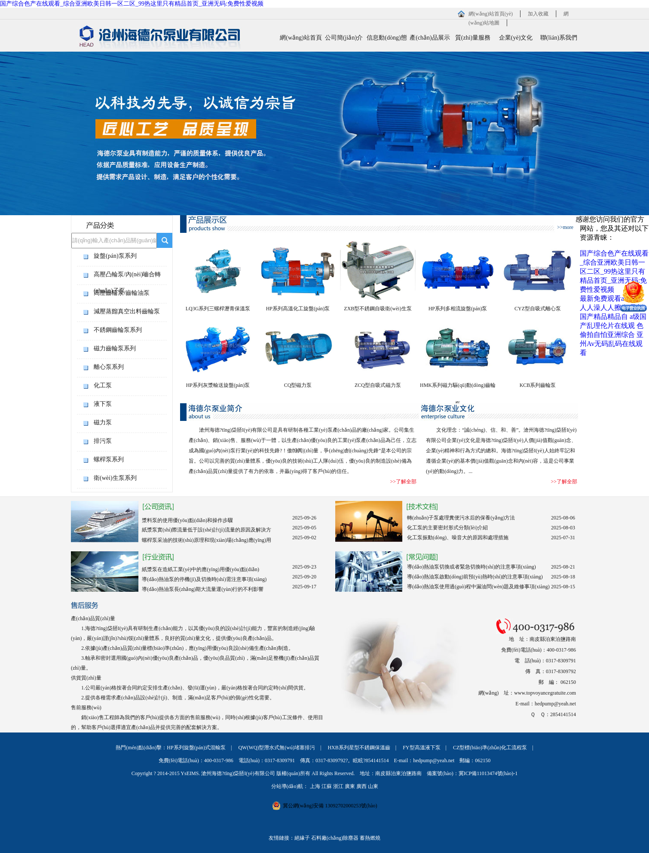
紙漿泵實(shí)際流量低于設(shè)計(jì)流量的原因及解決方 (206, 530)
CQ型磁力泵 (298, 385)
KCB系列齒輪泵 (538, 385)
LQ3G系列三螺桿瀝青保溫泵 (218, 309)
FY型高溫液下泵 (421, 748)
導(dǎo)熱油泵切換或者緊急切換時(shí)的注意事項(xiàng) (471, 567)
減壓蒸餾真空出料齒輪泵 (127, 311)
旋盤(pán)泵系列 (115, 256)
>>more (565, 227)
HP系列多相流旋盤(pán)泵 (458, 309)
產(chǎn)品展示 (430, 37)
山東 (373, 786)
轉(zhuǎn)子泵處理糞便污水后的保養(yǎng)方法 (461, 518)
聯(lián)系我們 (558, 37)
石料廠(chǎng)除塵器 (334, 838)
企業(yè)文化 (516, 37)
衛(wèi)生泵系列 (115, 478)
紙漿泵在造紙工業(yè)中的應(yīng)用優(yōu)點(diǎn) (200, 569)
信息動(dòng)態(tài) (387, 41)
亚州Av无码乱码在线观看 (611, 343)
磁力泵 (103, 422)
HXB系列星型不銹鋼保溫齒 (359, 748)
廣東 (350, 786)
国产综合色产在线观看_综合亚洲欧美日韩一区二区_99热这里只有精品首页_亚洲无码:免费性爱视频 (131, 3)
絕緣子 (302, 838)
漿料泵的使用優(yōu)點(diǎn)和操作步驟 (187, 520)
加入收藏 (538, 14)
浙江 (338, 786)
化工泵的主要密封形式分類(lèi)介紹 (447, 528)
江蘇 (326, 786)
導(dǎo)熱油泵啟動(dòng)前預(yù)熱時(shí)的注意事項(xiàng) (475, 577)
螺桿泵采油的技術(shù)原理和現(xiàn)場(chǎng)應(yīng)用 (206, 540)
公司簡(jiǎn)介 (344, 37)
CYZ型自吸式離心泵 (537, 309)
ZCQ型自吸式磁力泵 (378, 385)
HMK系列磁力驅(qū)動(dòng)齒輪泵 (458, 388)
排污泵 (103, 441)
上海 (315, 786)
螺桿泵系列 (109, 459)
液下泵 (103, 404)
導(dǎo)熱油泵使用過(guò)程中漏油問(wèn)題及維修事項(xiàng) (478, 587)
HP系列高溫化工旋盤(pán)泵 (298, 309)
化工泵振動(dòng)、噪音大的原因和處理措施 (457, 538)
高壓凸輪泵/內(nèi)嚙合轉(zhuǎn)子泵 (127, 277)
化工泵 (103, 385)
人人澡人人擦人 (604, 307)
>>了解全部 (403, 482)
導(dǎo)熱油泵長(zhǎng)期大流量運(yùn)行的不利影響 (202, 589)
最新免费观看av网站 (610, 298)
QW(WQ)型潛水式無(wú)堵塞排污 (276, 748)
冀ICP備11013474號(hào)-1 (488, 773)
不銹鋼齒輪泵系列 (118, 330)
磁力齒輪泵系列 (115, 348)
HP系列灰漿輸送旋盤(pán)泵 (218, 385)
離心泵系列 (109, 367)
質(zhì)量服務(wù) (472, 41)
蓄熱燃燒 (370, 838)
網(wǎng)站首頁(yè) (490, 14)
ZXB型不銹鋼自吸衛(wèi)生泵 (377, 309)
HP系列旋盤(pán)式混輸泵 (196, 748)
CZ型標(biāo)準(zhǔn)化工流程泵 (490, 748)
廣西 (361, 786)
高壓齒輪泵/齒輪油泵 (122, 293)
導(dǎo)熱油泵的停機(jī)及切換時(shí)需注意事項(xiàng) (204, 579)
